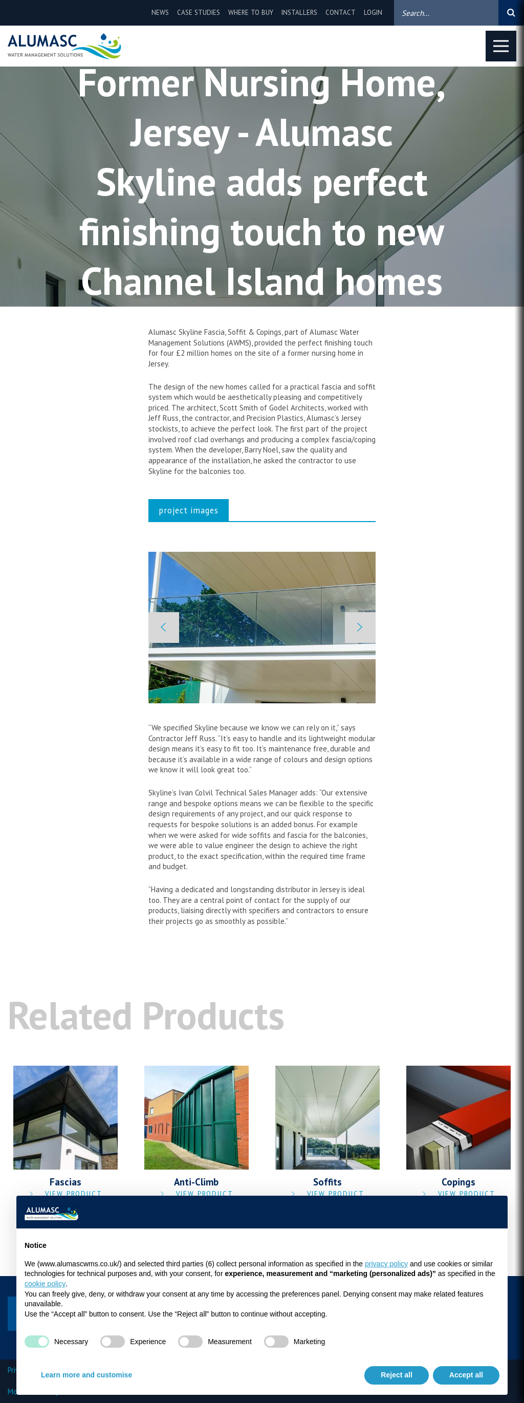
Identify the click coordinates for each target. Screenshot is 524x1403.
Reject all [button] (396, 1375)
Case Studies (198, 12)
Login (373, 12)
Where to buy (250, 12)
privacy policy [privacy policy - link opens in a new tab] (386, 1264)
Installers (299, 12)
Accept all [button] (466, 1375)
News (160, 12)
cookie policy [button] (45, 1284)
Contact (340, 12)
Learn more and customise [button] (86, 1375)
